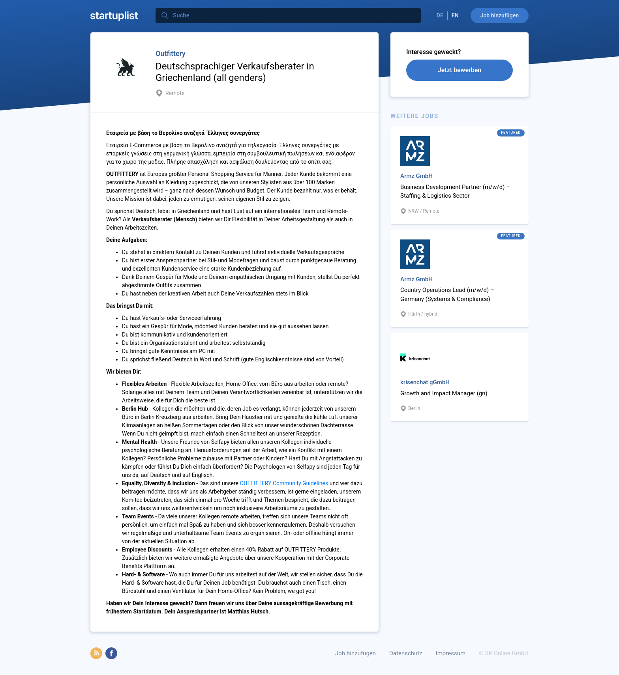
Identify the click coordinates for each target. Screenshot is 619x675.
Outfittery (171, 53)
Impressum (450, 653)
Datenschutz (405, 653)
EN (455, 15)
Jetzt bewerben (459, 70)
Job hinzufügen (499, 15)
